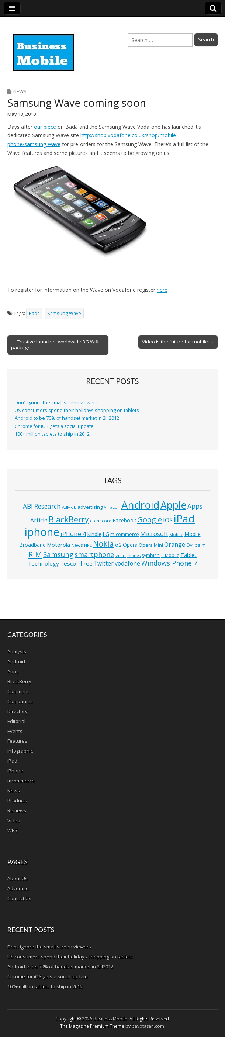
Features (17, 740)
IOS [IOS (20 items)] (168, 520)
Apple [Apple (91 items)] (173, 505)
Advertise (18, 888)
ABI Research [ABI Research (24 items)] (42, 506)
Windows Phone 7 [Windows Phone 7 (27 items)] (169, 563)
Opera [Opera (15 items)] (130, 544)
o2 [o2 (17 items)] (118, 544)
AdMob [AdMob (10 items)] (69, 507)
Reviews (16, 810)
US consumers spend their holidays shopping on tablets (77, 410)
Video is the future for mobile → (178, 341)
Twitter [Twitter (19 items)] (104, 563)
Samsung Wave (64, 313)
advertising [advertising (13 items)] (90, 507)
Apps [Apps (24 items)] (194, 506)
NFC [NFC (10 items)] (88, 545)
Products (17, 800)
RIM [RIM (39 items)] (35, 554)
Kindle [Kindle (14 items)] (94, 533)
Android (16, 661)
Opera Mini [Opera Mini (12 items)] (151, 545)
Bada (34, 313)
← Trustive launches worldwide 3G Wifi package (54, 344)
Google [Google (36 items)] (149, 520)
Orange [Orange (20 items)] (174, 544)
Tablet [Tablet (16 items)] (188, 555)
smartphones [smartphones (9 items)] (128, 555)
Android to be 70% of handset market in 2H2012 (67, 418)
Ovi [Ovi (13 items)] (190, 545)
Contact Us (19, 898)
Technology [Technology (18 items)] (43, 563)
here (162, 289)
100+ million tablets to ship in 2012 (52, 434)
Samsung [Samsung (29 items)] (58, 554)
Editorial (16, 721)
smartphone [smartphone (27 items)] (94, 554)
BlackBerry (19, 681)
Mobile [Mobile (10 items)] (176, 534)
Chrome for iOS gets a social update (54, 426)
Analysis (16, 651)
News (20, 91)
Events (14, 731)
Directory (17, 711)
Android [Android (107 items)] (140, 505)
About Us (17, 878)
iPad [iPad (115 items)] (184, 518)
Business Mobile (110, 1019)
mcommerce (21, 780)
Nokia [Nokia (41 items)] (103, 544)
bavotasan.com (148, 1026)
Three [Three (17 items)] (85, 563)
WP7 (12, 830)
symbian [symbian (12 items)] (151, 555)
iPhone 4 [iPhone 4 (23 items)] (73, 533)
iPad (12, 760)
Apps (13, 671)
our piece (45, 126)
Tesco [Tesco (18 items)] (68, 563)
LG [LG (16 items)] (106, 533)
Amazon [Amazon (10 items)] (112, 507)
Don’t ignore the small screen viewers (56, 403)
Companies (20, 701)
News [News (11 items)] (77, 545)
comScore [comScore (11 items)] (100, 521)
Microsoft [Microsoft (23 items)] (154, 533)
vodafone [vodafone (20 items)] (127, 563)
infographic (20, 750)
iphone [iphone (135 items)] (42, 532)
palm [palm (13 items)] (200, 545)
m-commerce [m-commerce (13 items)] (124, 534)
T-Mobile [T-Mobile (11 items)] (170, 555)
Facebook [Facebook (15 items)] (124, 520)
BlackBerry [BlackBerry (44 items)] (69, 519)
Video (13, 820)
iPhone (15, 770)
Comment (18, 691)
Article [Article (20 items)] (39, 520)
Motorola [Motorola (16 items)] (58, 544)
